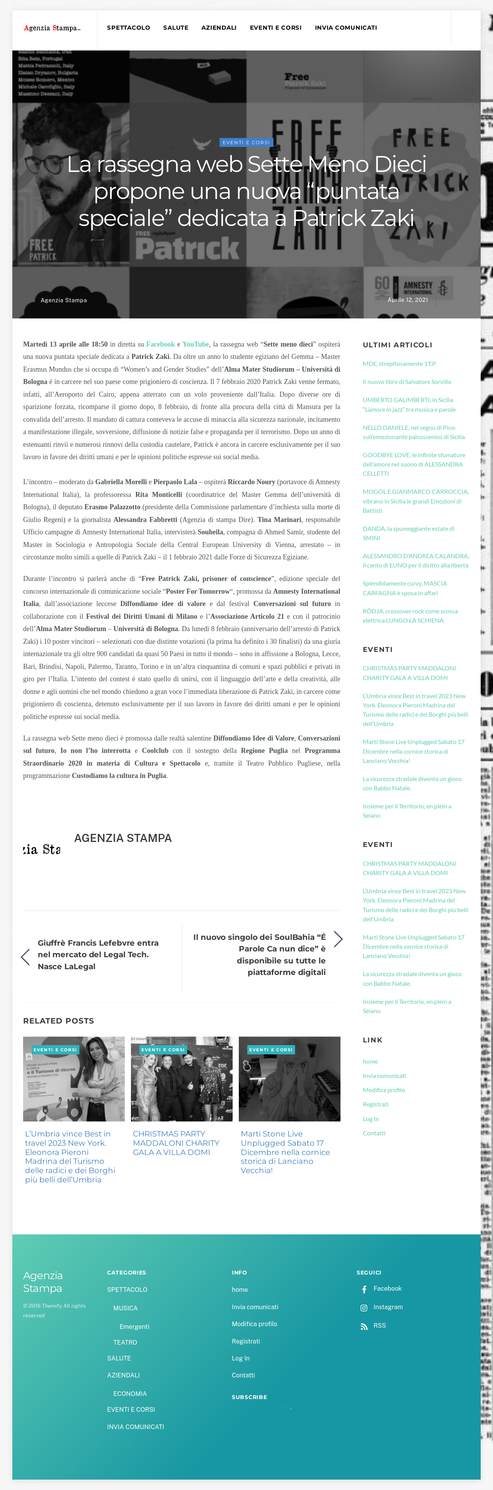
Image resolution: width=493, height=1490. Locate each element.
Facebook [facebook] (379, 1288)
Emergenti (134, 1326)
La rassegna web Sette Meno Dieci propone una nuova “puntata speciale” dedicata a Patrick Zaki (246, 191)
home (370, 1061)
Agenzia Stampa (63, 300)
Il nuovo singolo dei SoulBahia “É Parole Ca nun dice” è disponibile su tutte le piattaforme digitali (259, 954)
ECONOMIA (130, 1393)
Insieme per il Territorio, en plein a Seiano (407, 810)
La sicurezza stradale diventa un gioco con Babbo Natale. (412, 783)
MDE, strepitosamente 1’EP (399, 363)
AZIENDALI (219, 27)
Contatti (374, 1132)
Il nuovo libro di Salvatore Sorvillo (407, 381)
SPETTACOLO (128, 27)
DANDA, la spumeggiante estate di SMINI (408, 533)
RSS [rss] (371, 1325)
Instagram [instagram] (380, 1307)
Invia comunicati (384, 1075)
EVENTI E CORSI (276, 27)
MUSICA (125, 1308)
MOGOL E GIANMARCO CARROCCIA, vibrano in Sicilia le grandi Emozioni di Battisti (416, 501)
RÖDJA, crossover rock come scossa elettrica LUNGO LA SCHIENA (410, 615)
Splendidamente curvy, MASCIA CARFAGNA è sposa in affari (405, 587)
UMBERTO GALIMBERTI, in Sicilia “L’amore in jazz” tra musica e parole (409, 404)
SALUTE (175, 27)
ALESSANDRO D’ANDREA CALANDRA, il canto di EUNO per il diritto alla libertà (416, 560)
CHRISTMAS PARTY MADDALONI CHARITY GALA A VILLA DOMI (176, 1143)
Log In (371, 1118)
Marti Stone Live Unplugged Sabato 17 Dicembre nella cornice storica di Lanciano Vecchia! (285, 1152)
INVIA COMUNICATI (346, 27)
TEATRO (125, 1342)
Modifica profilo (384, 1089)
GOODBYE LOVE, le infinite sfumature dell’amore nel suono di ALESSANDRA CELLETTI (414, 464)
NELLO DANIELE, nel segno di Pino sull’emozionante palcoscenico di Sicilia (414, 432)
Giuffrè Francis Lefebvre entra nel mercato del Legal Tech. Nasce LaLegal (98, 954)
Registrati (376, 1104)
